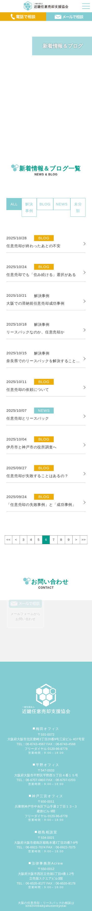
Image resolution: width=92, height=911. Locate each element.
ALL (14, 204)
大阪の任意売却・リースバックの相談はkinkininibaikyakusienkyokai (46, 904)
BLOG (45, 204)
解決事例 (29, 207)
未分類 (78, 207)
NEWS (62, 204)
